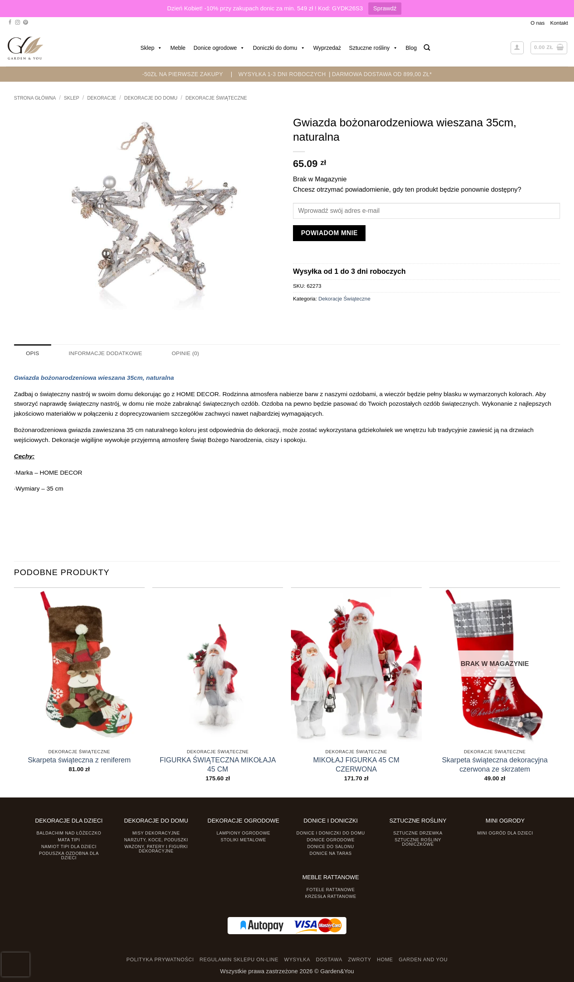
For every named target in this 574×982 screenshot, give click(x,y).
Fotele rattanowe (331, 889)
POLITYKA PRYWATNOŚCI (160, 959)
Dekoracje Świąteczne (216, 98)
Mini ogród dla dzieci (505, 833)
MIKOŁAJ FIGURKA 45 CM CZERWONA (356, 764)
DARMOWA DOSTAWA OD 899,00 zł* (382, 74)
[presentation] (15, 964)
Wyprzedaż (327, 48)
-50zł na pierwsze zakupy (182, 74)
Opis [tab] (32, 353)
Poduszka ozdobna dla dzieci (69, 855)
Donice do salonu (330, 846)
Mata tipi (69, 839)
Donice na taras (331, 852)
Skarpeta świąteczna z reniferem (79, 760)
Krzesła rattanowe (330, 896)
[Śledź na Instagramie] (17, 23)
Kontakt (559, 23)
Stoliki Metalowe (243, 839)
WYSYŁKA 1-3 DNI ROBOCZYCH (282, 74)
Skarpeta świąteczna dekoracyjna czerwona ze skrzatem (495, 764)
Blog (411, 48)
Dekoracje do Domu (151, 98)
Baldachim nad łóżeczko (69, 833)
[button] (427, 47)
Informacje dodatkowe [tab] (104, 353)
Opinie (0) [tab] (183, 353)
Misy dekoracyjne (156, 833)
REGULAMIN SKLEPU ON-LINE (239, 959)
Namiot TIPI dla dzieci (68, 846)
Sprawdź (384, 8)
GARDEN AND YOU (423, 959)
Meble (177, 48)
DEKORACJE (101, 98)
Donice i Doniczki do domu (331, 833)
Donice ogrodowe (219, 48)
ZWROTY (359, 959)
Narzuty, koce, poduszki (156, 839)
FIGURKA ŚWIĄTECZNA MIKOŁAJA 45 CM (217, 764)
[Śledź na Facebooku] (10, 23)
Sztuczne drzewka (418, 833)
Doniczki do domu (279, 48)
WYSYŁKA (297, 959)
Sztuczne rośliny (373, 48)
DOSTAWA (329, 959)
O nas (538, 23)
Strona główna (35, 98)
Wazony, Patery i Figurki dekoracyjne (156, 848)
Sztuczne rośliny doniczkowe (418, 841)
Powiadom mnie (329, 233)
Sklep (151, 48)
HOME (385, 959)
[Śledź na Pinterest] (25, 23)
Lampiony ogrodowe (243, 833)
